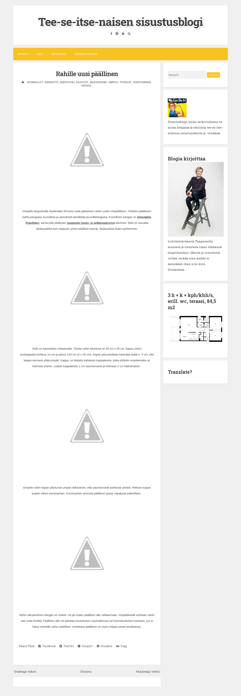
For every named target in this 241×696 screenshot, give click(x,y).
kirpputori (67, 82)
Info (40, 53)
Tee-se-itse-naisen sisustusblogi (120, 21)
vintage (86, 85)
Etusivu (23, 53)
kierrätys (52, 82)
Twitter (66, 646)
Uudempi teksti (25, 671)
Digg (121, 646)
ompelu (113, 82)
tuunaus (126, 82)
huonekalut (35, 82)
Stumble (104, 646)
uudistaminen (142, 82)
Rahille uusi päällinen (87, 73)
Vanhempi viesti (148, 671)
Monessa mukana (86, 53)
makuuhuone (98, 82)
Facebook (47, 646)
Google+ (85, 646)
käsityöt (82, 82)
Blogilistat (59, 53)
